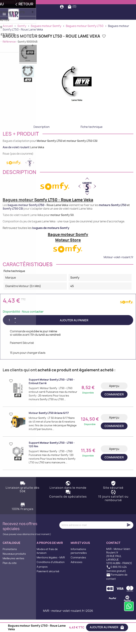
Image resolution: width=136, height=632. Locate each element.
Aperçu (114, 398)
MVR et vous (80, 555)
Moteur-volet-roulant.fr (118, 269)
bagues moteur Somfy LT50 (26, 217)
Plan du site (10, 575)
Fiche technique (92, 139)
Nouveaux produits (14, 566)
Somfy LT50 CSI (13, 221)
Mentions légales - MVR (51, 570)
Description (41, 139)
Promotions (10, 561)
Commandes (78, 570)
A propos (42, 579)
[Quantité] (9, 332)
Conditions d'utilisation (51, 574)
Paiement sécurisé (48, 583)
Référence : (10, 54)
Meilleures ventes (13, 570)
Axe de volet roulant (16, 159)
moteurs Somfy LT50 (112, 217)
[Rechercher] (69, 12)
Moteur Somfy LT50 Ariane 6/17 (49, 425)
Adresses (76, 574)
